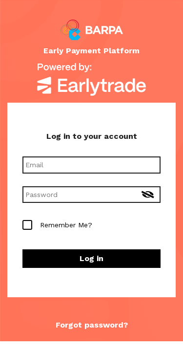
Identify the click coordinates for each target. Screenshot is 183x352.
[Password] (91, 194)
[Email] (91, 164)
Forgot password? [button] (92, 325)
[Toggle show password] (148, 195)
